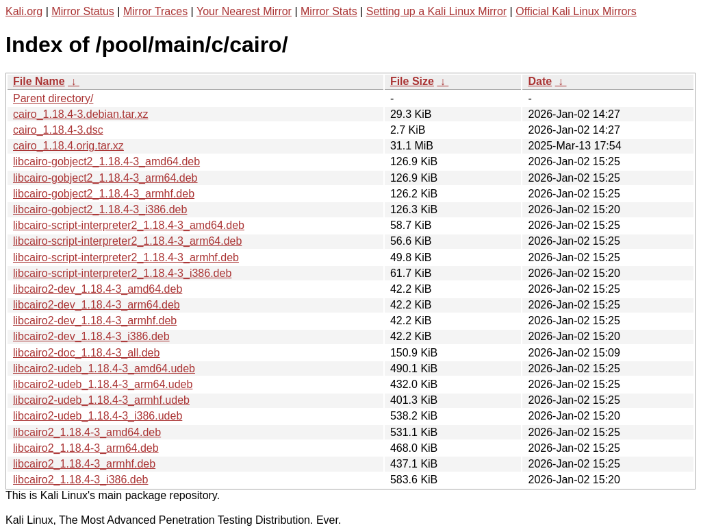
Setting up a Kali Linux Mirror (436, 11)
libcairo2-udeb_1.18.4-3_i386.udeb (97, 416)
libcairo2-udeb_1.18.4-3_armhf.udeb (101, 400)
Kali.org (23, 11)
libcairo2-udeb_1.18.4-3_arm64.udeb (102, 384)
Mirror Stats (329, 11)
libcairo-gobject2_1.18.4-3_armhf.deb (103, 194)
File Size (412, 81)
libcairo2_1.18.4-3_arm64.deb (86, 448)
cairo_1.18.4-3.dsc (58, 130)
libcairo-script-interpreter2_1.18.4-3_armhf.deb (126, 257)
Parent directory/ (53, 98)
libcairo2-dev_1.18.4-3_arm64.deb (96, 305)
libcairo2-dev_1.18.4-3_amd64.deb (97, 289)
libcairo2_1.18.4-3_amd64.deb (87, 432)
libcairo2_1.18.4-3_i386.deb (80, 479)
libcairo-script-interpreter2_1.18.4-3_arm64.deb (127, 241)
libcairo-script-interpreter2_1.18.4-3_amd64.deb (128, 225)
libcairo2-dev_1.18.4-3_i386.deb (91, 336)
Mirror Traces (155, 11)
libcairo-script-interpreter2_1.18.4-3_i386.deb (122, 273)
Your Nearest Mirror (244, 11)
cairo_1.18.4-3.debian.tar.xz (80, 114)
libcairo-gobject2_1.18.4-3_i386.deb (100, 209)
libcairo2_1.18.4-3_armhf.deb (84, 464)
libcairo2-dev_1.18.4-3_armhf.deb (95, 320)
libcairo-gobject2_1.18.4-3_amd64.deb (106, 161)
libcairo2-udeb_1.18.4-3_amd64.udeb (104, 368)
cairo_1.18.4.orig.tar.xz (68, 146)
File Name (39, 81)
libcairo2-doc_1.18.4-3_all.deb (86, 353)
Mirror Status (82, 11)
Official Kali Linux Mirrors (576, 11)
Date (540, 81)
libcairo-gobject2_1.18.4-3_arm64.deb (105, 178)
